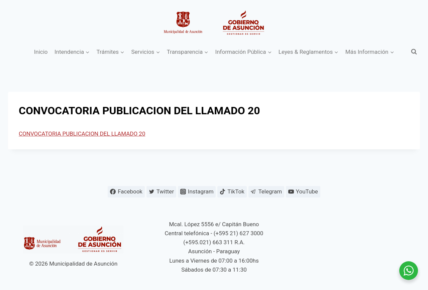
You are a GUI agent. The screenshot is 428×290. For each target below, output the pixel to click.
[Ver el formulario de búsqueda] (414, 52)
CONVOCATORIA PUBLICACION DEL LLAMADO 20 (82, 133)
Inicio (41, 51)
